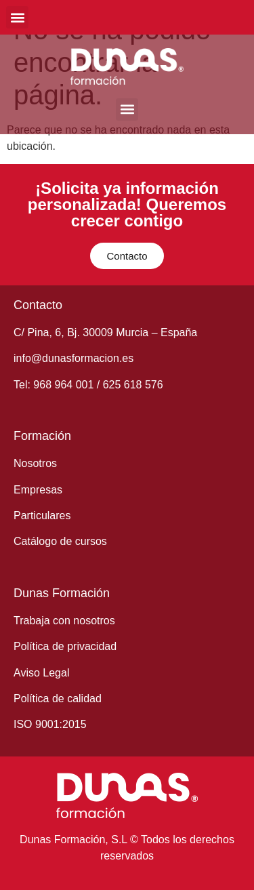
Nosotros (35, 463)
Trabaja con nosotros (64, 620)
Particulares (42, 515)
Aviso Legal (41, 673)
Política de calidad (58, 698)
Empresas (38, 489)
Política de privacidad (65, 646)
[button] (17, 17)
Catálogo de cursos (60, 541)
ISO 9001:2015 (50, 724)
